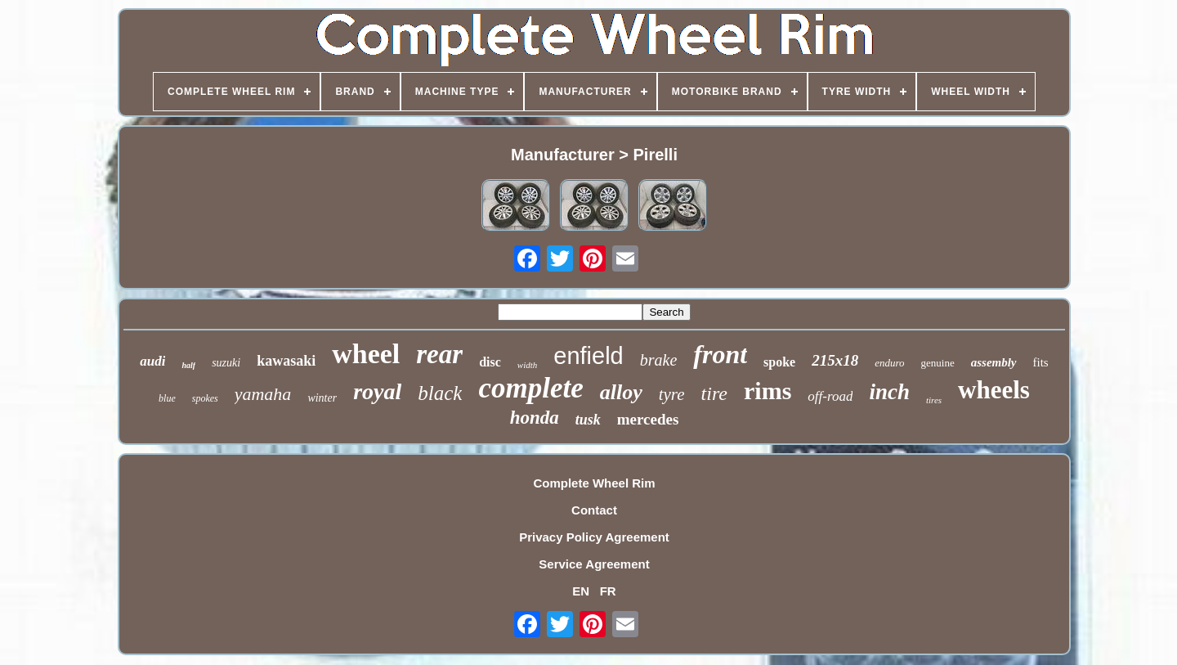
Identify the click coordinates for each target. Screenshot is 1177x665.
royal (377, 391)
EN (580, 591)
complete (530, 388)
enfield (588, 356)
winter (322, 398)
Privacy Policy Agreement (594, 537)
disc (490, 362)
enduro (889, 363)
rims (767, 390)
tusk (588, 419)
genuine (938, 363)
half (188, 365)
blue (167, 398)
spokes (205, 398)
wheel (366, 354)
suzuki (226, 363)
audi (152, 361)
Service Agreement (594, 564)
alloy (621, 392)
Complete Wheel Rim (594, 483)
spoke (779, 362)
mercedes (648, 419)
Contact (594, 510)
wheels (994, 389)
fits (1041, 362)
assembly (994, 362)
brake (659, 360)
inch (889, 392)
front (720, 354)
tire (714, 393)
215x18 (835, 360)
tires (934, 400)
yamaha (263, 394)
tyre (672, 394)
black (440, 393)
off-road (830, 396)
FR (608, 591)
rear (439, 354)
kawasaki (286, 361)
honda (534, 417)
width (527, 365)
